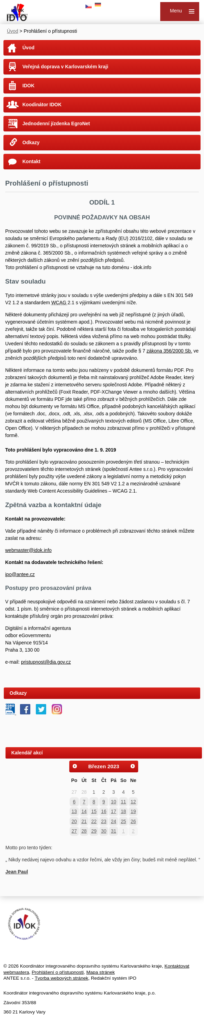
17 (113, 811)
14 (83, 811)
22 (93, 821)
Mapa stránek (100, 972)
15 (93, 811)
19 (133, 811)
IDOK (28, 85)
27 (74, 831)
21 (83, 821)
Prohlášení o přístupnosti (58, 972)
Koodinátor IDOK (42, 104)
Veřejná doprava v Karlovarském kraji (65, 66)
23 (103, 821)
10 (113, 801)
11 (123, 801)
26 (133, 821)
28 (83, 831)
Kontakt (31, 161)
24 (113, 821)
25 (123, 821)
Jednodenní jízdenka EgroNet (56, 123)
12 (133, 801)
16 (103, 811)
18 (123, 811)
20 (74, 821)
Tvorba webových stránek (61, 978)
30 (103, 831)
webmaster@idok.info (28, 550)
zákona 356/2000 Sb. (169, 351)
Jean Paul (17, 871)
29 (93, 831)
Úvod (12, 31)
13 (74, 811)
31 (113, 831)
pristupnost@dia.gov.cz (46, 662)
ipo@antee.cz (20, 574)
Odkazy (31, 142)
